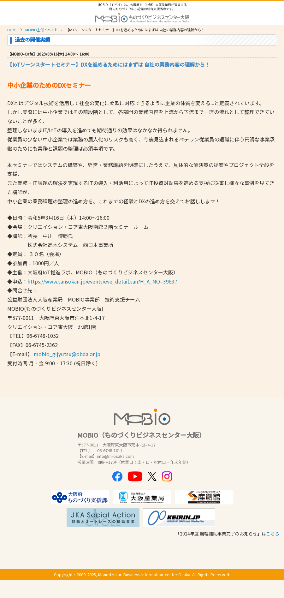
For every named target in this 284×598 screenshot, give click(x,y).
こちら (272, 533)
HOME (12, 29)
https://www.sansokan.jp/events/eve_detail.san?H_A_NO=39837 (102, 281)
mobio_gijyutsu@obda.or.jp (67, 354)
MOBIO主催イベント (41, 29)
